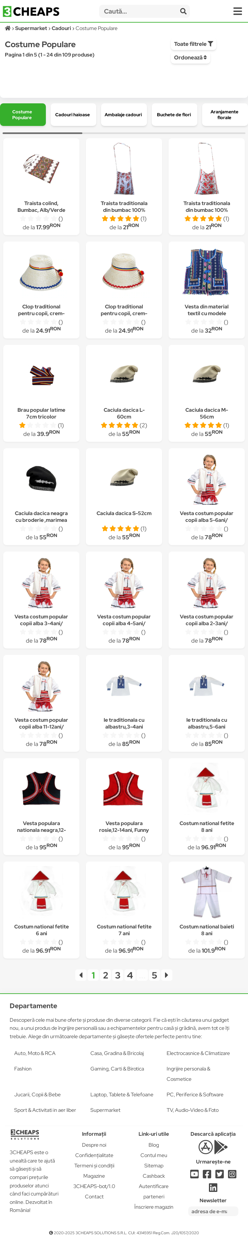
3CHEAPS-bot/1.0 (94, 1186)
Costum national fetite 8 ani (207, 826)
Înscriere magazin (153, 1207)
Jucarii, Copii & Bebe (37, 1094)
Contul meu (153, 1155)
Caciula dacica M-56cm (206, 413)
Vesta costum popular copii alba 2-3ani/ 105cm (206, 623)
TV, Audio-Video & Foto (193, 1110)
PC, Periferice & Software (195, 1094)
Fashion (23, 1068)
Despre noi (94, 1145)
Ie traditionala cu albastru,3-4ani (124, 723)
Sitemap (153, 1165)
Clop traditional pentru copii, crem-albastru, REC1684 (41, 313)
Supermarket (105, 1110)
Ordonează (190, 57)
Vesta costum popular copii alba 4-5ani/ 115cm (124, 623)
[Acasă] (8, 28)
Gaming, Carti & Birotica (117, 1068)
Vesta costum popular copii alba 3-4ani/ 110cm (41, 623)
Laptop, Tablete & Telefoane (121, 1094)
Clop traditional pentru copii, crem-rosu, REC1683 (124, 313)
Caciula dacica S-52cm (124, 513)
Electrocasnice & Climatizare (198, 1053)
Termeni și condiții (94, 1165)
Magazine (94, 1176)
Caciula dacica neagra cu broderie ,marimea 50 (41, 520)
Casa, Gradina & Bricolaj (117, 1053)
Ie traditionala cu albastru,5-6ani (206, 723)
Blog (154, 1145)
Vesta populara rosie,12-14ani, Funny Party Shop (124, 830)
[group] (23, 114)
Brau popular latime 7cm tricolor (41, 413)
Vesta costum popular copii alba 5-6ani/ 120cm (206, 520)
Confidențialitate (94, 1155)
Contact (94, 1196)
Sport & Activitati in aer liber (45, 1110)
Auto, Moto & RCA (35, 1053)
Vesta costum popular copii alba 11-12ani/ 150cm (41, 727)
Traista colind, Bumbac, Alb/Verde (41, 206)
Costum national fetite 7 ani (124, 930)
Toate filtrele (193, 43)
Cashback (154, 1176)
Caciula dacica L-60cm (124, 413)
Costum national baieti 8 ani (207, 930)
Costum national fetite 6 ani (41, 930)
